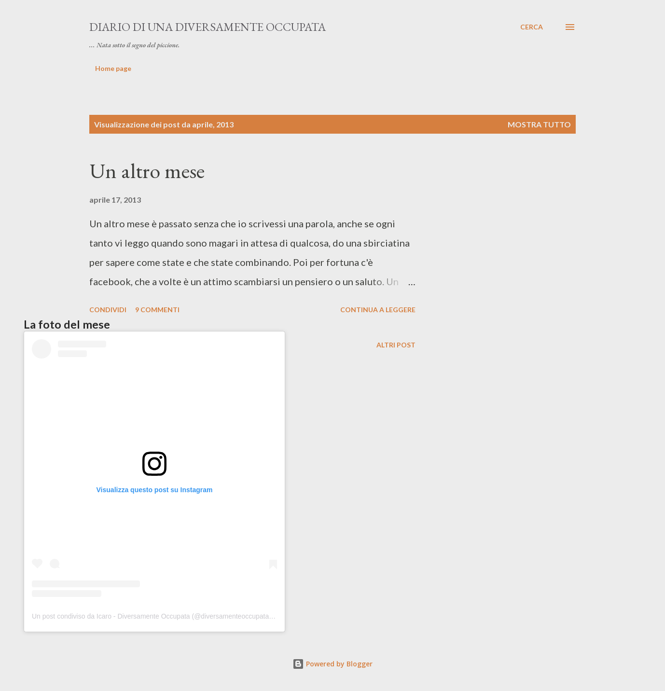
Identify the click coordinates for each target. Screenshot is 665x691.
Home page (113, 68)
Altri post (396, 345)
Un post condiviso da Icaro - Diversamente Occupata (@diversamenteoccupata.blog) (159, 616)
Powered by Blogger (332, 663)
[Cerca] (531, 27)
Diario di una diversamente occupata (207, 26)
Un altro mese (147, 170)
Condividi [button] (107, 309)
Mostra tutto (539, 124)
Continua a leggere (378, 309)
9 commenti (157, 309)
